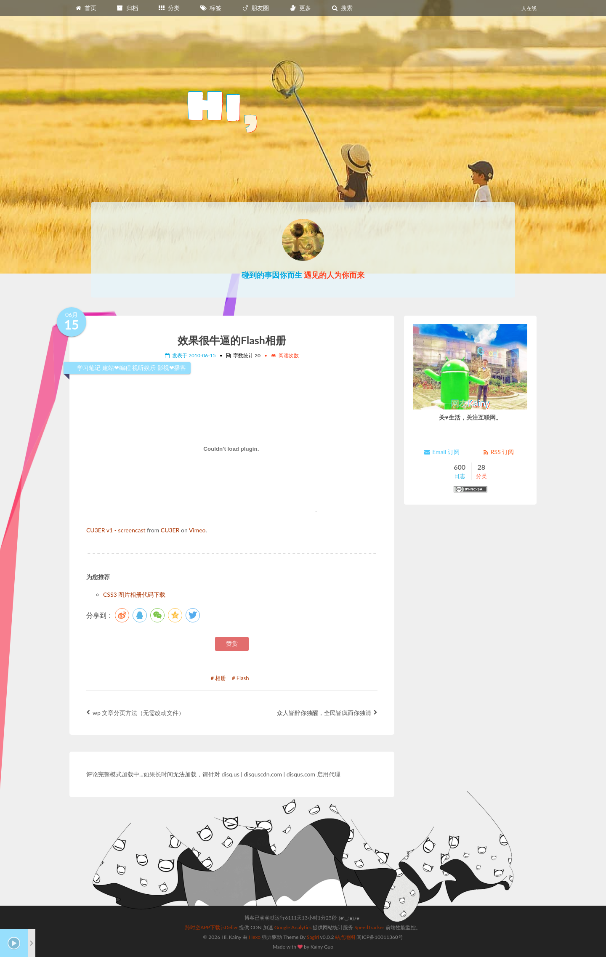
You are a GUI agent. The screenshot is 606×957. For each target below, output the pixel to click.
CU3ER (170, 530)
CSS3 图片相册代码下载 (134, 594)
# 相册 (218, 678)
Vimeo (197, 530)
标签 (211, 7)
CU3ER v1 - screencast (115, 530)
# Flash (240, 678)
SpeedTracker (369, 927)
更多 (300, 7)
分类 (169, 7)
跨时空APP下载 (202, 927)
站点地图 (345, 937)
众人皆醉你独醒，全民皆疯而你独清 (327, 712)
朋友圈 (255, 7)
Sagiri (313, 937)
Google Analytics (292, 927)
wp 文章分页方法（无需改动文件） (135, 712)
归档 (127, 7)
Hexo (254, 937)
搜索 (342, 7)
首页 (85, 7)
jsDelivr (229, 927)
